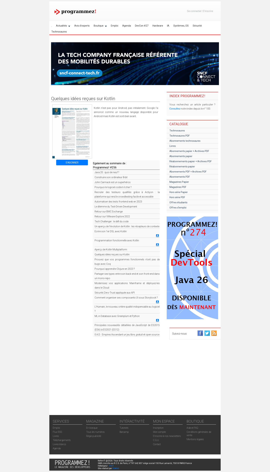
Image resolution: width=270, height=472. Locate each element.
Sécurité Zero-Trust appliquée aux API (115, 292)
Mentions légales (195, 439)
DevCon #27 (141, 25)
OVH (111, 466)
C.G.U (156, 440)
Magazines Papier (179, 182)
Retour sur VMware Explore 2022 (112, 216)
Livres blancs (59, 444)
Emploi (114, 25)
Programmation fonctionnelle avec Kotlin (117, 240)
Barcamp (124, 432)
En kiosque (91, 427)
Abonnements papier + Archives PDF (189, 151)
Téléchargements (62, 440)
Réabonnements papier (182, 166)
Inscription (158, 427)
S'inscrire (208, 11)
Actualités (62, 26)
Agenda (126, 25)
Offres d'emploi (177, 207)
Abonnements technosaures (184, 140)
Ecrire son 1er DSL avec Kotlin (111, 231)
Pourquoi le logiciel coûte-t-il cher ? (113, 187)
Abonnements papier (180, 156)
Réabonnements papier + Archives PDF (190, 161)
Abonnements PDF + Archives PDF (187, 171)
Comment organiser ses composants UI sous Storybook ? (126, 297)
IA (168, 25)
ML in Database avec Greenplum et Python (117, 316)
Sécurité (197, 25)
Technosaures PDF (179, 135)
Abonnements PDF (179, 176)
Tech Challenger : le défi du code (111, 221)
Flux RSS (57, 432)
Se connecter (194, 11)
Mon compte (159, 432)
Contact (157, 444)
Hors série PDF (177, 197)
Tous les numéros (95, 432)
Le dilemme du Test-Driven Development (116, 206)
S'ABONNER (72, 162)
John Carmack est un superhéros (113, 182)
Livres (172, 146)
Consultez (174, 108)
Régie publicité (93, 436)
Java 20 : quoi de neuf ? (107, 172)
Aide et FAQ (192, 427)
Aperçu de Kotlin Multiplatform (111, 249)
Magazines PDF (177, 187)
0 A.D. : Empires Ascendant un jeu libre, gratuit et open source (127, 334)
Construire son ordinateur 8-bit (111, 177)
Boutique (99, 26)
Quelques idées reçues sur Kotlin (112, 254)
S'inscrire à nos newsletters (167, 436)
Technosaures (59, 31)
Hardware (157, 25)
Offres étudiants (178, 202)
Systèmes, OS (181, 25)
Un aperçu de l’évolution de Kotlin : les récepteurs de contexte (127, 226)
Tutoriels (124, 427)
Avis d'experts (82, 25)
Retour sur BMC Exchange (109, 211)
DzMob (115, 468)
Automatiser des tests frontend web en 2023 (118, 201)
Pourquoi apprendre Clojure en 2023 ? (115, 268)
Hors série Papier (178, 192)
